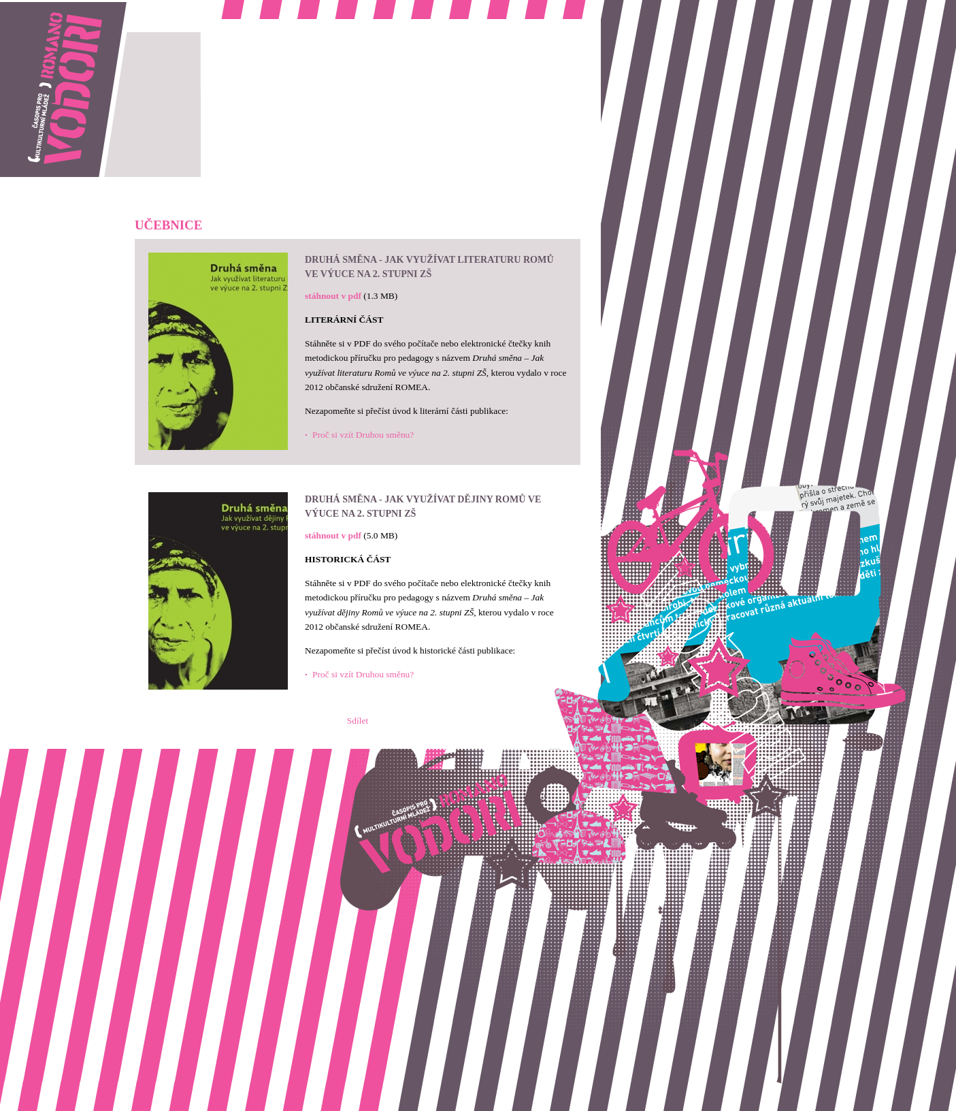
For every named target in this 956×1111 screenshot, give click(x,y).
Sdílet (357, 720)
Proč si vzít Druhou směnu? (363, 435)
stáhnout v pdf (333, 296)
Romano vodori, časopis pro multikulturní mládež (91, 7)
